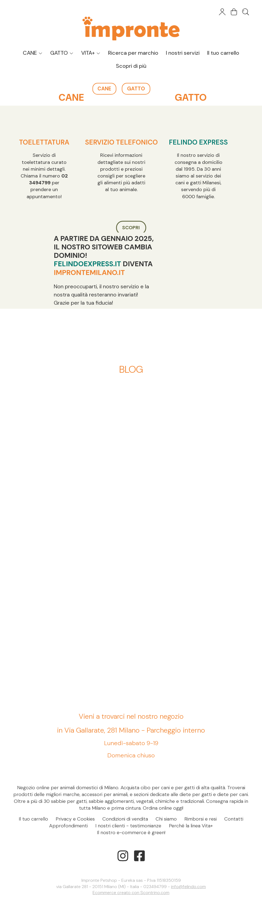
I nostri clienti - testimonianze (128, 825)
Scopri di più (131, 65)
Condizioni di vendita (125, 819)
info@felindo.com (188, 886)
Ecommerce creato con (131, 892)
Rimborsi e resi (200, 819)
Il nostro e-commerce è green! (131, 832)
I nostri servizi (183, 52)
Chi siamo (166, 819)
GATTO (62, 52)
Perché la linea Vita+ (191, 825)
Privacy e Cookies (75, 819)
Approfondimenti (68, 825)
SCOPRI (131, 227)
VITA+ (90, 52)
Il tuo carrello (223, 52)
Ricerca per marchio (133, 52)
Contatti (233, 819)
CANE (33, 52)
